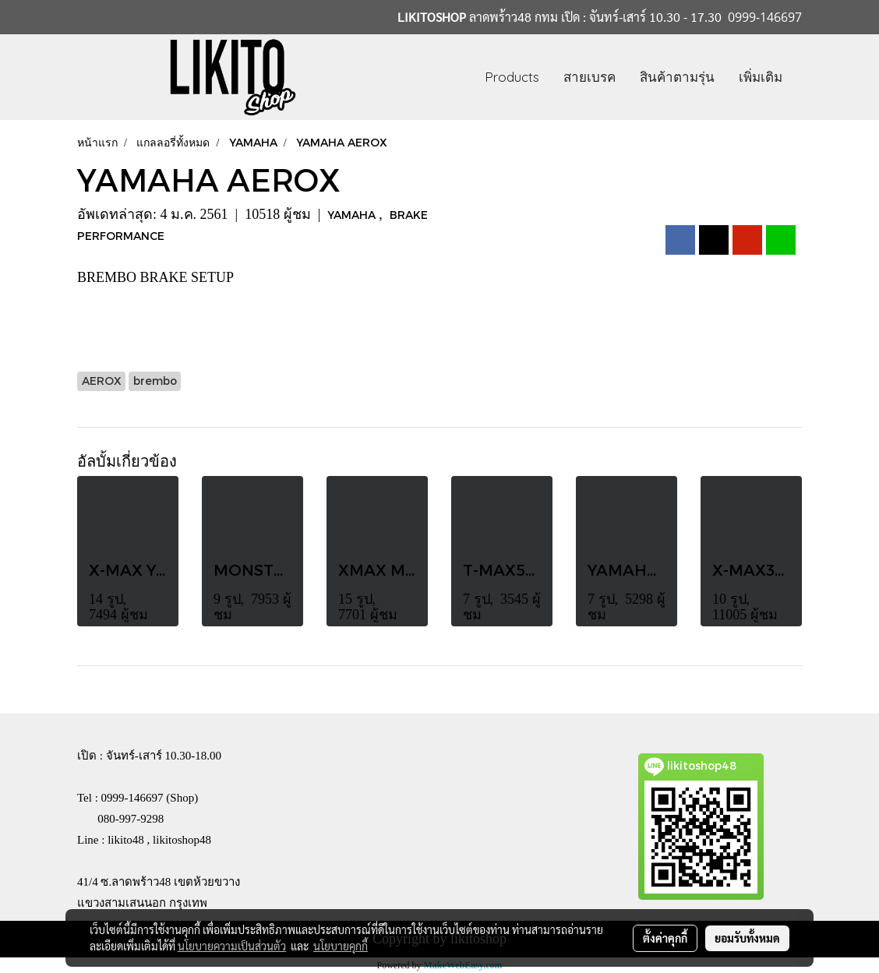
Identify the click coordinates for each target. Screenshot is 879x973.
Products (512, 77)
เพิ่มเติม (760, 77)
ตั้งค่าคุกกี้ (665, 938)
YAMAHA (353, 214)
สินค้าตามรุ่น (677, 77)
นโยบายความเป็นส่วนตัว (232, 946)
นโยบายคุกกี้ (340, 946)
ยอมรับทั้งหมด (747, 938)
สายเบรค (589, 77)
